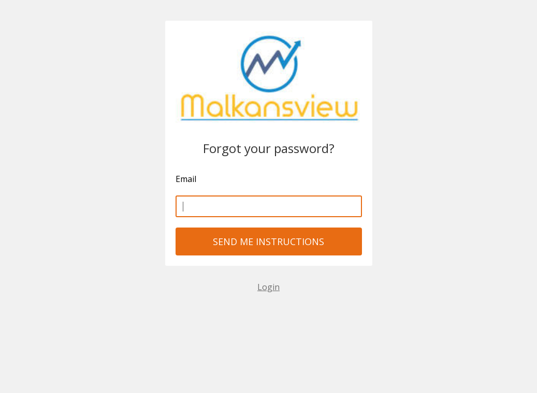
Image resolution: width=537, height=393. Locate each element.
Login (268, 287)
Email (186, 179)
